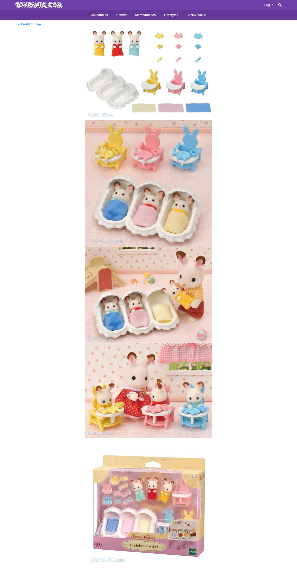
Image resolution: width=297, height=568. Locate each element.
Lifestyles (171, 15)
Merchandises (145, 15)
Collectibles (99, 15)
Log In (268, 5)
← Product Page (29, 24)
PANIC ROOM (196, 15)
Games (121, 15)
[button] (280, 5)
